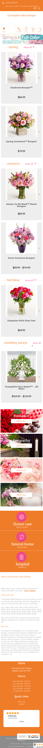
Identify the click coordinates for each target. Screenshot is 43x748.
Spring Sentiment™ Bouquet (21, 141)
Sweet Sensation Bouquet (21, 258)
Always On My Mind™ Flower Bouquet (21, 205)
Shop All (28, 47)
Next (39, 78)
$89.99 (21, 213)
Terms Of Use (15, 744)
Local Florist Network (16, 746)
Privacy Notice (28, 744)
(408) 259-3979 (11, 3)
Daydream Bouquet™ (21, 87)
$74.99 (21, 151)
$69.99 (21, 330)
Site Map (30, 746)
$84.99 (21, 97)
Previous (3, 78)
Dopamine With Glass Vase (21, 320)
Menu (4, 32)
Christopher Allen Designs (21, 15)
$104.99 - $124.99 (21, 396)
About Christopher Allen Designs (16, 576)
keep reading (29, 591)
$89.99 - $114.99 (21, 267)
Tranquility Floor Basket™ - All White (21, 387)
